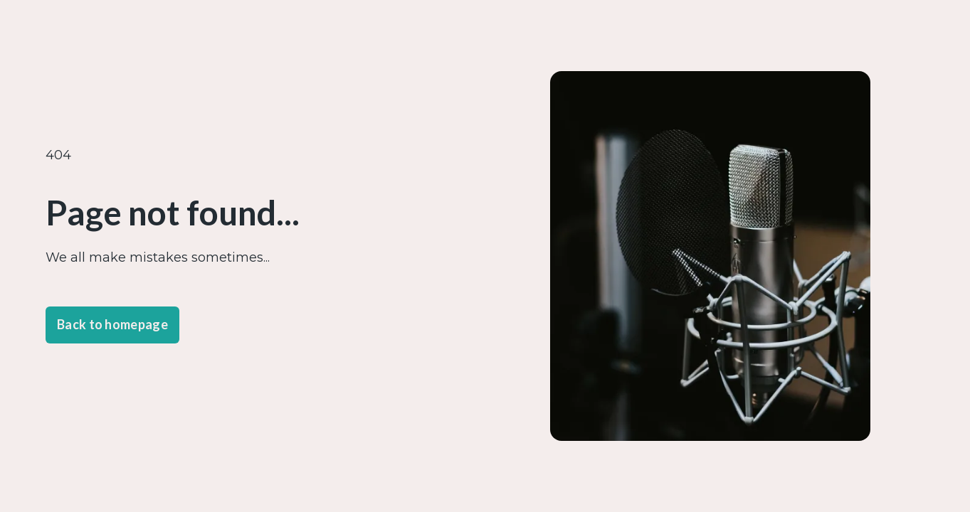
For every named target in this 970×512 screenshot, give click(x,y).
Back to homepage (112, 324)
